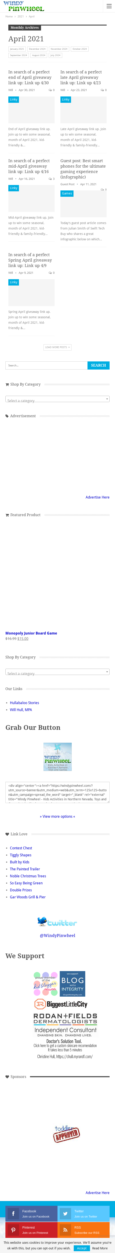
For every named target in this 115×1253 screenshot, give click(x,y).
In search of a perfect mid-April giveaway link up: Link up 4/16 (29, 166)
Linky (13, 99)
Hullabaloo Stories (24, 703)
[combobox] (57, 399)
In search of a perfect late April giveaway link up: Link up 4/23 (81, 77)
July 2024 (55, 55)
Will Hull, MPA (21, 710)
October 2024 (80, 49)
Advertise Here (98, 497)
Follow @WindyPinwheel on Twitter (57, 918)
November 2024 (59, 49)
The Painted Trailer (25, 869)
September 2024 (18, 55)
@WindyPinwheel (57, 935)
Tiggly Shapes (20, 855)
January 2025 (17, 49)
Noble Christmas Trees (28, 876)
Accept (82, 1248)
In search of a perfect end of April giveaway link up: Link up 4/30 (29, 77)
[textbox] (57, 401)
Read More (100, 1248)
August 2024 (38, 55)
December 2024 (37, 49)
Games (67, 193)
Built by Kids (19, 862)
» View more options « (57, 816)
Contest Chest (21, 848)
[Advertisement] (57, 455)
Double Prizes (21, 890)
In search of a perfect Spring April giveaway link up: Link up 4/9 (30, 260)
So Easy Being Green (26, 883)
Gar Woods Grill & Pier (28, 897)
